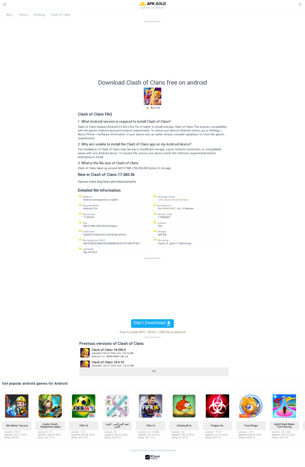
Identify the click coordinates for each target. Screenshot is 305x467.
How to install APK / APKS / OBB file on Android (152, 332)
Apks (9, 14)
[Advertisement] (176, 52)
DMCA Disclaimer (166, 450)
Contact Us (135, 450)
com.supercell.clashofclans (173, 199)
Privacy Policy (149, 450)
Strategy (39, 14)
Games (23, 14)
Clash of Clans (61, 14)
